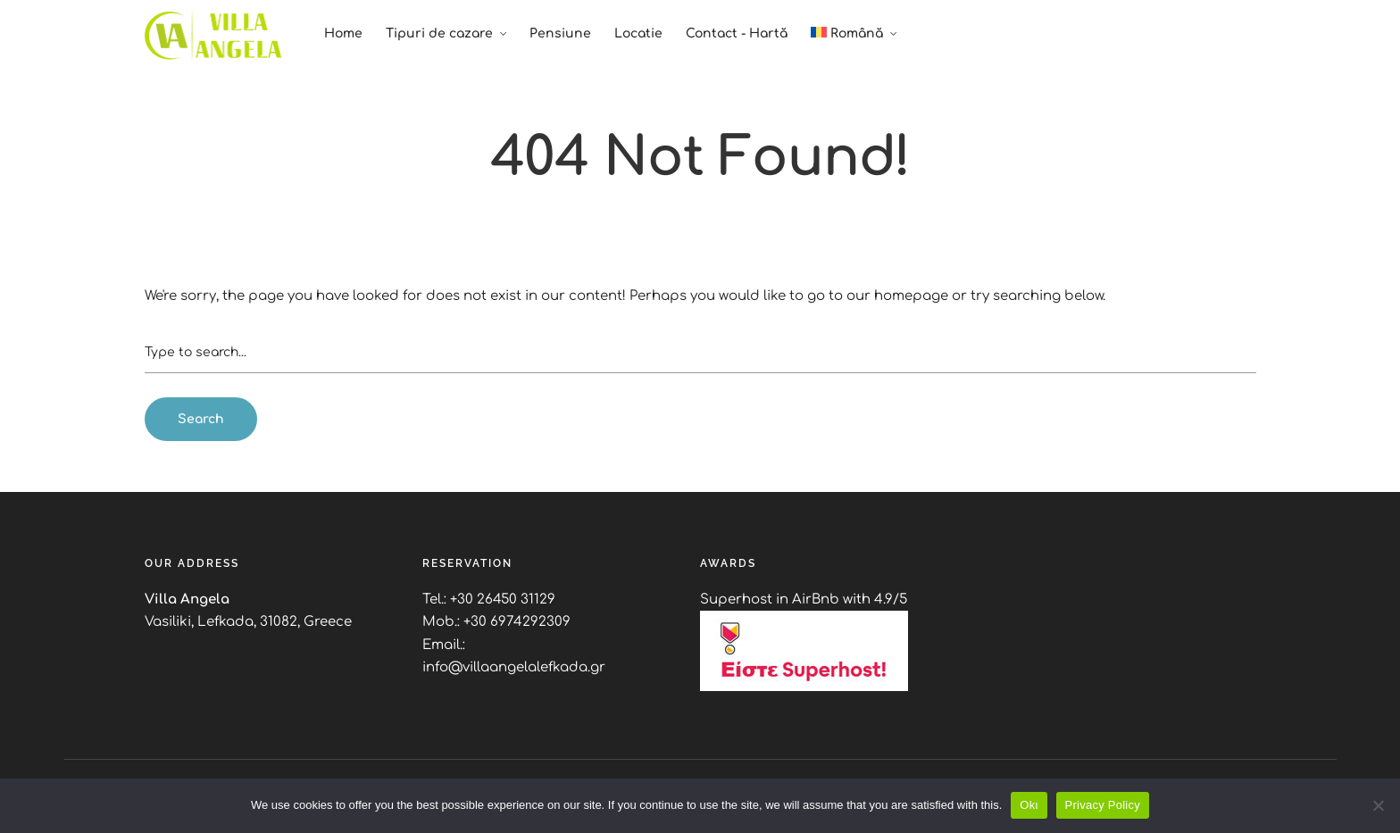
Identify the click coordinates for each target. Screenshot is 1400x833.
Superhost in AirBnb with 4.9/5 (803, 599)
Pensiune (560, 33)
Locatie (638, 33)
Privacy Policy (1102, 805)
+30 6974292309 (517, 621)
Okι (1029, 805)
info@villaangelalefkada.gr (513, 667)
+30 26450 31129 (502, 599)
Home (343, 33)
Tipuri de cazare (439, 33)
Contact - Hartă (737, 33)
